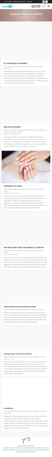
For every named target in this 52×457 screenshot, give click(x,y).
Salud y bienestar (32, 66)
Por (40, 66)
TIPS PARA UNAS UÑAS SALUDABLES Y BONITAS (24, 247)
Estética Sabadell (12, 66)
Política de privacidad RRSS (27, 450)
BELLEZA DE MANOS (12, 127)
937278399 (8, 2)
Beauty (5, 66)
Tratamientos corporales (16, 132)
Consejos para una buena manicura (18, 354)
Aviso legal (5, 448)
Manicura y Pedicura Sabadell (35, 130)
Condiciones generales (15, 448)
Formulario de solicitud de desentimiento (32, 448)
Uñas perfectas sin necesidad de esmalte (20, 307)
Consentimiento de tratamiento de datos (26, 452)
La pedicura (8, 408)
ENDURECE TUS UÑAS (13, 186)
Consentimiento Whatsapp (42, 450)
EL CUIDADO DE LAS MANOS (15, 63)
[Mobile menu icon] (48, 6)
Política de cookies (14, 450)
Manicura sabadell (22, 66)
